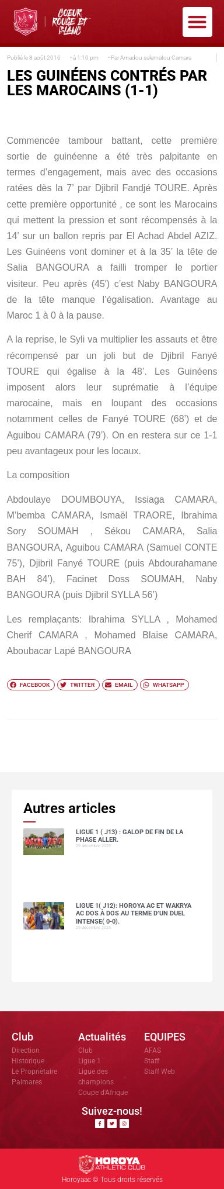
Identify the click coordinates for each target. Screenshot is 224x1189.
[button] (197, 22)
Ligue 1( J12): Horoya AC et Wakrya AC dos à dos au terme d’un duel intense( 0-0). (133, 913)
